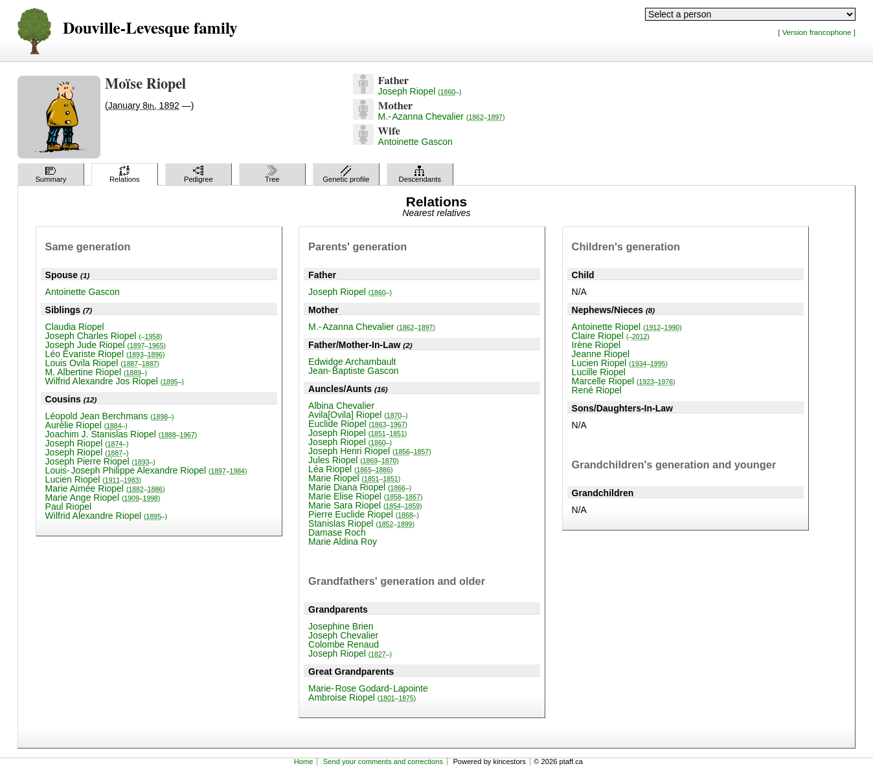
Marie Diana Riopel (359, 487)
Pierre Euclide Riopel (363, 514)
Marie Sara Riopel (365, 505)
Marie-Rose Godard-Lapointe (368, 688)
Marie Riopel (354, 478)
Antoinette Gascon (415, 142)
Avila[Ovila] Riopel (357, 415)
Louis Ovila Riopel (102, 363)
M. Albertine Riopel (96, 372)
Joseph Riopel (420, 91)
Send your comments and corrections (383, 761)
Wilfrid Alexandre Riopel (106, 515)
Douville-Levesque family (150, 29)
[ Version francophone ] (817, 32)
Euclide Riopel (357, 424)
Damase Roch (337, 532)
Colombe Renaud (343, 644)
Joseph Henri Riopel (369, 451)
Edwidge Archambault (352, 361)
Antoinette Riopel (627, 327)
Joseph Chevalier (343, 635)
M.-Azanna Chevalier (441, 116)
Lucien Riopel (93, 479)
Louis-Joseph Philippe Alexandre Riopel (146, 470)
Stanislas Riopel (361, 523)
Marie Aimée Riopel (105, 488)
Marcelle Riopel (623, 381)
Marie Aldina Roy (342, 541)
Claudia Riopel (74, 327)
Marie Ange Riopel (103, 497)
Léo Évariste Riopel (105, 354)
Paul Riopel (68, 506)
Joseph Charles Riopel (104, 336)
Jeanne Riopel (601, 354)
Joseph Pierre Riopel (100, 461)
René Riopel (597, 390)
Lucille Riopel (599, 372)
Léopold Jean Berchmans (109, 416)
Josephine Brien (340, 626)
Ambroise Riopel (362, 697)
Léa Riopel (350, 469)
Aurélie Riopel (86, 425)
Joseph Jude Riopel (105, 345)
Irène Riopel (596, 345)
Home (303, 761)
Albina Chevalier (341, 405)
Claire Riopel (611, 336)
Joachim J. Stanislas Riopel (121, 434)
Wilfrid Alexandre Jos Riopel (114, 381)
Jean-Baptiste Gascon (353, 371)
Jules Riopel (353, 460)
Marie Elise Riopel (365, 496)
